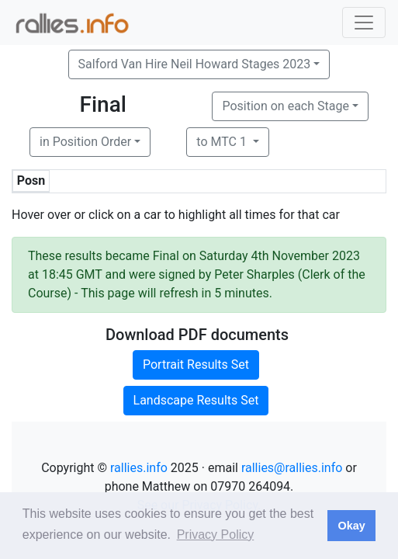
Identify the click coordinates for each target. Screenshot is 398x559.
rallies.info (139, 467)
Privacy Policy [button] (215, 534)
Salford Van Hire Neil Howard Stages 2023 (194, 64)
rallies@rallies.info (291, 467)
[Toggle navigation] (364, 22)
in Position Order (85, 141)
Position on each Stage (285, 106)
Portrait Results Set (196, 364)
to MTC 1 (223, 141)
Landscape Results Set (196, 400)
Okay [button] (351, 525)
